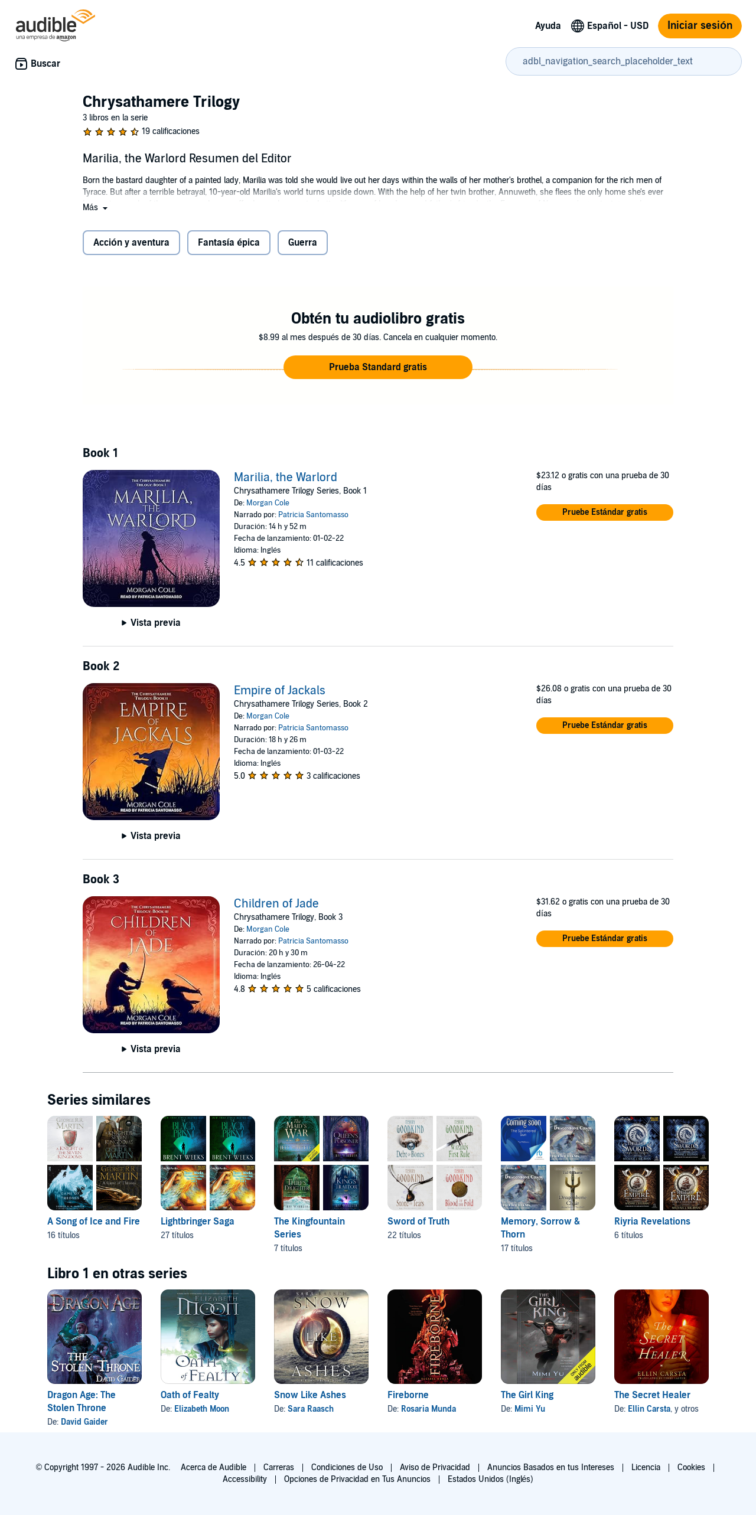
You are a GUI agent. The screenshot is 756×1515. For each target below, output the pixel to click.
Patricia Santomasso (313, 515)
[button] (96, 208)
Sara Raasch (311, 1409)
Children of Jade (276, 904)
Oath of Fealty (190, 1395)
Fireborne (408, 1395)
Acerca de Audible (213, 1467)
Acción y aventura (131, 243)
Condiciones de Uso (347, 1467)
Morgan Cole (267, 503)
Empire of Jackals (279, 691)
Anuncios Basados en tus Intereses (550, 1467)
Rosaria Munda (428, 1409)
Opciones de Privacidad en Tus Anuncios (357, 1479)
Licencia (645, 1467)
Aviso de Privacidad (435, 1467)
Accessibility (245, 1479)
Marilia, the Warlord (285, 478)
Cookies (691, 1467)
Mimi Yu (529, 1409)
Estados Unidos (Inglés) (491, 1479)
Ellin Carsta (649, 1409)
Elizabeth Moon (201, 1409)
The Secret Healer (652, 1395)
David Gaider (84, 1422)
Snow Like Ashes (310, 1395)
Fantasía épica (229, 243)
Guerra (302, 243)
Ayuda (548, 26)
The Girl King (527, 1395)
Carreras (278, 1467)
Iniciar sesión (699, 25)
